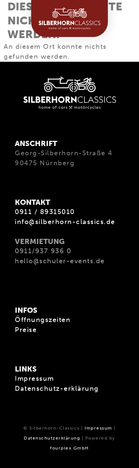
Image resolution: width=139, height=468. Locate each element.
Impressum (34, 378)
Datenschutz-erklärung (57, 388)
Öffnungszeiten (42, 320)
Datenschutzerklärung (52, 438)
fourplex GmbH (69, 448)
